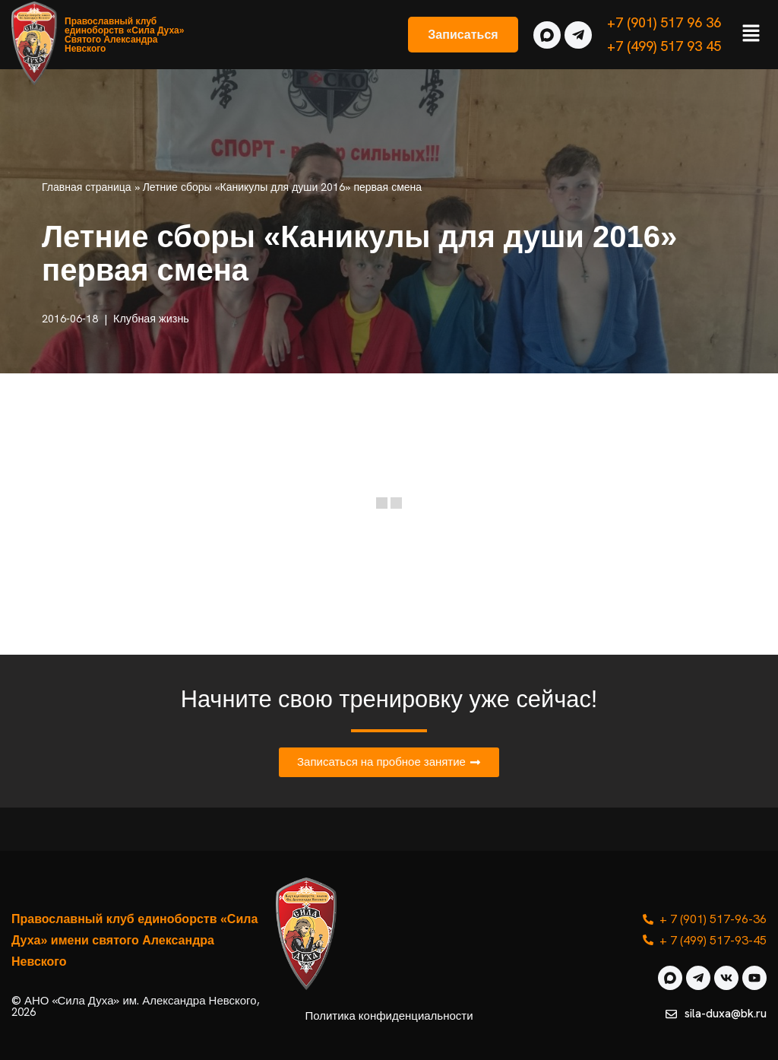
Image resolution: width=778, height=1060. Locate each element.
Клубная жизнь (151, 318)
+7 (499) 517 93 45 (664, 46)
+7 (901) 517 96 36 (664, 22)
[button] (751, 34)
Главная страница (86, 187)
